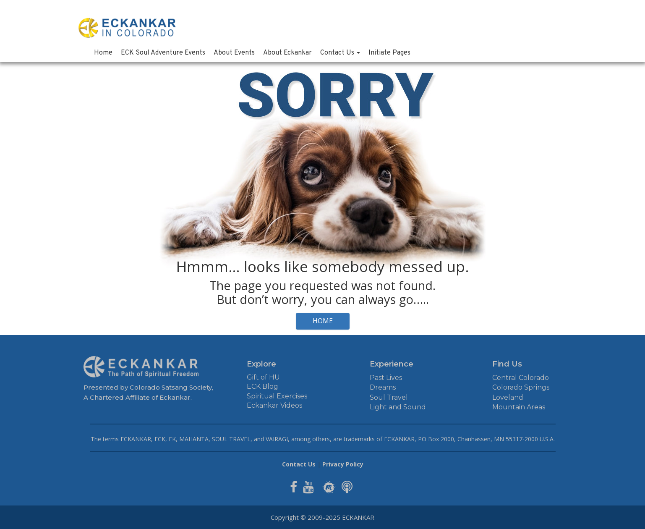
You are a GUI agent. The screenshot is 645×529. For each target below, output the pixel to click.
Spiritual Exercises (277, 396)
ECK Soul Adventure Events (163, 53)
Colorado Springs (520, 387)
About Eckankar (287, 53)
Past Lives (386, 378)
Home (103, 53)
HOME (323, 320)
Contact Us (340, 53)
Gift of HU (263, 377)
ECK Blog (262, 386)
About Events (234, 53)
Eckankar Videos (274, 405)
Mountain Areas (518, 407)
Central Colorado (520, 378)
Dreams (383, 387)
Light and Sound (398, 407)
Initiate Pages (389, 53)
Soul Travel (389, 397)
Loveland (507, 397)
